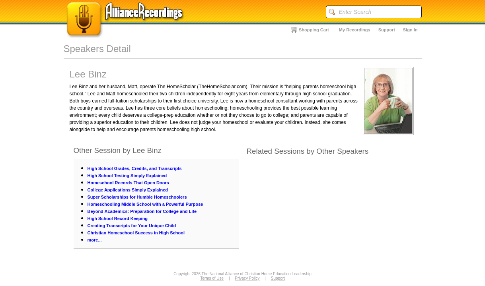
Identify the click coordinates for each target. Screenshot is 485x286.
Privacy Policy (247, 278)
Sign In (410, 29)
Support (386, 29)
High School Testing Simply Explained (127, 175)
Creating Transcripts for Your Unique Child (132, 225)
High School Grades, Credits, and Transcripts (135, 168)
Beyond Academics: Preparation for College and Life (142, 211)
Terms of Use (212, 278)
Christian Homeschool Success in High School (136, 232)
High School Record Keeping (118, 218)
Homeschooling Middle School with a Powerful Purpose (145, 204)
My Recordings (354, 29)
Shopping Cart (314, 29)
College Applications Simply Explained (128, 189)
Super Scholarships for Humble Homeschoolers (137, 197)
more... (95, 240)
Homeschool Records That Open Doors (128, 182)
